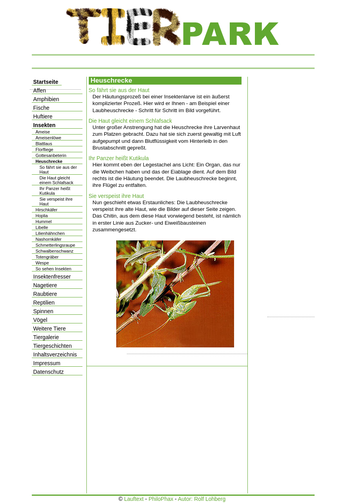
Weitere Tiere (49, 328)
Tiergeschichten (52, 346)
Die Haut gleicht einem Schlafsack (130, 121)
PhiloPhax (160, 499)
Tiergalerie (46, 337)
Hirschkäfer (47, 209)
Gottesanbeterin (51, 155)
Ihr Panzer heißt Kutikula (119, 158)
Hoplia (42, 215)
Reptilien (44, 302)
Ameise (43, 131)
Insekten (44, 125)
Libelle (42, 227)
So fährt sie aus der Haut (119, 90)
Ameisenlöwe (48, 137)
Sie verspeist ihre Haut (116, 196)
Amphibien (46, 99)
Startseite (46, 82)
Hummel (44, 221)
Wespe (42, 262)
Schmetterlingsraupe (55, 245)
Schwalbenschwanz (55, 251)
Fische (41, 108)
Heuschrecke (49, 161)
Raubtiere (45, 294)
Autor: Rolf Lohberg (201, 499)
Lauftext (134, 499)
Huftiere (43, 116)
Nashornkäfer (49, 239)
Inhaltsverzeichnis (55, 354)
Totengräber (47, 257)
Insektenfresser (52, 276)
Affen (39, 90)
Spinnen (43, 311)
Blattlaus (44, 143)
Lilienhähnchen (50, 233)
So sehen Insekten (53, 268)
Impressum (46, 363)
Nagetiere (45, 285)
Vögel (40, 320)
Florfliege (44, 149)
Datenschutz (48, 372)
